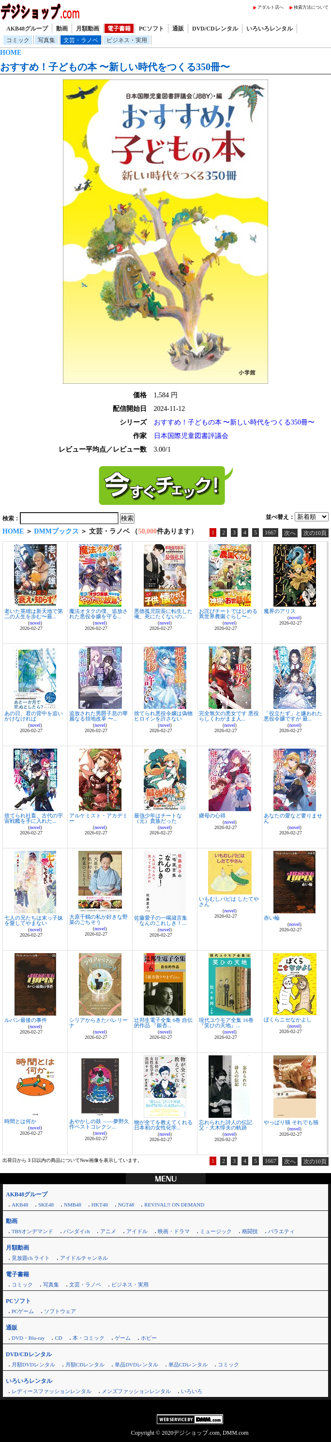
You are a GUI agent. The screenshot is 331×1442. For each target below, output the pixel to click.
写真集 (46, 40)
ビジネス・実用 (126, 40)
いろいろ (191, 1391)
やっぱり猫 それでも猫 (291, 1122)
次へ (290, 533)
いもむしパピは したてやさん (229, 901)
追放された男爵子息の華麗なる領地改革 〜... (98, 715)
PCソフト (151, 28)
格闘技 (250, 1231)
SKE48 (46, 1204)
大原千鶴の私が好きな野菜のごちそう (98, 919)
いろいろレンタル (269, 28)
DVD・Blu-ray (28, 1338)
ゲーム (123, 1338)
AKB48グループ (27, 28)
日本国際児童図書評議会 (191, 435)
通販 (178, 28)
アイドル (137, 1231)
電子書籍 (119, 28)
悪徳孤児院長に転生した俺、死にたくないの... (163, 613)
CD (58, 1338)
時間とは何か (20, 1121)
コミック (18, 40)
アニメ (108, 1231)
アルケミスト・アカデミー (98, 818)
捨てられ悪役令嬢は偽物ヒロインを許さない (163, 715)
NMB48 (72, 1204)
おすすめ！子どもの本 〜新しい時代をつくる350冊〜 (115, 67)
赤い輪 (272, 918)
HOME (10, 52)
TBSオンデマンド (32, 1231)
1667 (270, 532)
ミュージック (216, 1231)
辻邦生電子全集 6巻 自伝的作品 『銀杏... (163, 1022)
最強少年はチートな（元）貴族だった (158, 818)
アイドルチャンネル (84, 1258)
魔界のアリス (280, 611)
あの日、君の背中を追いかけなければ (33, 715)
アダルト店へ (270, 7)
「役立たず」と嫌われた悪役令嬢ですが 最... (293, 715)
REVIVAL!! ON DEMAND (174, 1204)
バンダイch (76, 1231)
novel (35, 623)
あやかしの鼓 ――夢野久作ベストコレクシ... (99, 1123)
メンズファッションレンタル (136, 1391)
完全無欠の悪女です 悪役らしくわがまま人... (229, 715)
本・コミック (89, 1338)
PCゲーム (23, 1311)
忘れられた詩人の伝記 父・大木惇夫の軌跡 (225, 1124)
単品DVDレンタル (136, 1364)
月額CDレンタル (85, 1364)
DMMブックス (56, 531)
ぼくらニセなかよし (288, 1019)
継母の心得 (212, 815)
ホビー (149, 1338)
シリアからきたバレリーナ (98, 1022)
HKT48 (99, 1204)
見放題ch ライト (31, 1258)
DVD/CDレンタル (215, 28)
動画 (62, 28)
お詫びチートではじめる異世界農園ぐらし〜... (228, 613)
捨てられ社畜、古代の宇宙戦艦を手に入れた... (33, 818)
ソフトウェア (60, 1311)
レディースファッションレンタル (51, 1391)
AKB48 (20, 1204)
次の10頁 (315, 533)
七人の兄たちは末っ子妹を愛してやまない (33, 920)
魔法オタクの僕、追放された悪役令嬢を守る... (98, 613)
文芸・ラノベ (80, 40)
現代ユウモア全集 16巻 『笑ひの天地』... (226, 1022)
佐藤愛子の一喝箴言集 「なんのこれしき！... (160, 920)
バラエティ (281, 1231)
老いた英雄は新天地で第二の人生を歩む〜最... (33, 613)
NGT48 (126, 1204)
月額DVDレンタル (33, 1364)
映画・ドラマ (174, 1231)
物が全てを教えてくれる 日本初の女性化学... (163, 1124)
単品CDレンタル (188, 1364)
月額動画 (87, 28)
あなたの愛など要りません (293, 818)
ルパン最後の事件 (25, 1020)
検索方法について (311, 7)
